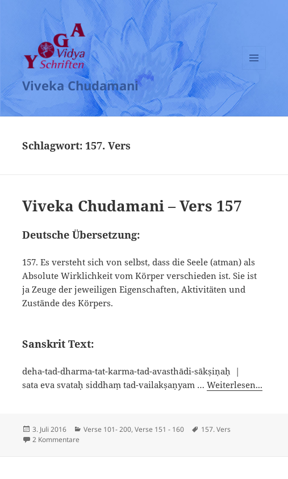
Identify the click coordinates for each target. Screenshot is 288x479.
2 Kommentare (56, 439)
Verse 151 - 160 (159, 429)
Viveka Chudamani (80, 85)
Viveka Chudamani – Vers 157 (132, 205)
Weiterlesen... (234, 384)
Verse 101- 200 (107, 429)
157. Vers (216, 429)
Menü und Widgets (254, 69)
